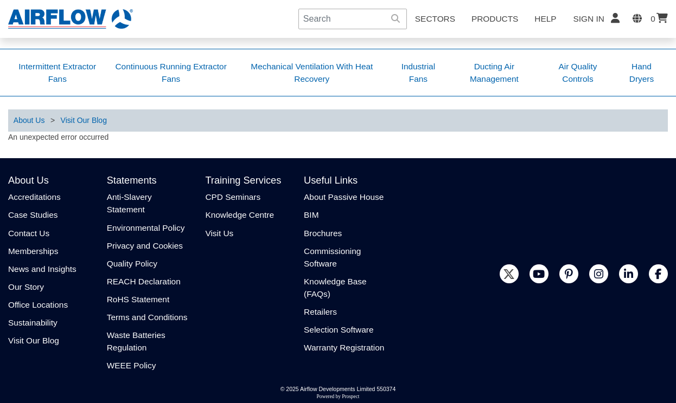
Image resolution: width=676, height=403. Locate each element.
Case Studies (33, 214)
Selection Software (338, 329)
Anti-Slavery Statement (129, 203)
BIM (311, 214)
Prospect (350, 396)
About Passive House (344, 197)
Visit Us (219, 233)
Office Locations (38, 304)
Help (545, 18)
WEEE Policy (131, 365)
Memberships (33, 251)
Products (494, 18)
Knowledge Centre (239, 214)
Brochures (323, 233)
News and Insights (42, 269)
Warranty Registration (344, 347)
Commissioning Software (332, 257)
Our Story (26, 286)
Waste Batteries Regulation (136, 341)
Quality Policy (132, 263)
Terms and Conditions (147, 317)
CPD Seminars (232, 197)
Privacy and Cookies (145, 245)
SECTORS (435, 18)
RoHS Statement (138, 299)
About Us (29, 120)
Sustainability (33, 322)
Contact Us (28, 233)
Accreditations (34, 197)
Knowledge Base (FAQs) (335, 287)
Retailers (320, 311)
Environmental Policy (146, 227)
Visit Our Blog (84, 120)
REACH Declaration (144, 281)
